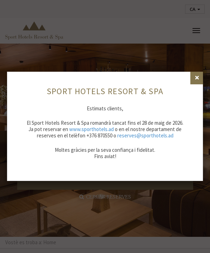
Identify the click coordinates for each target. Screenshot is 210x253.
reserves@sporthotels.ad (145, 135)
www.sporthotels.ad (91, 129)
